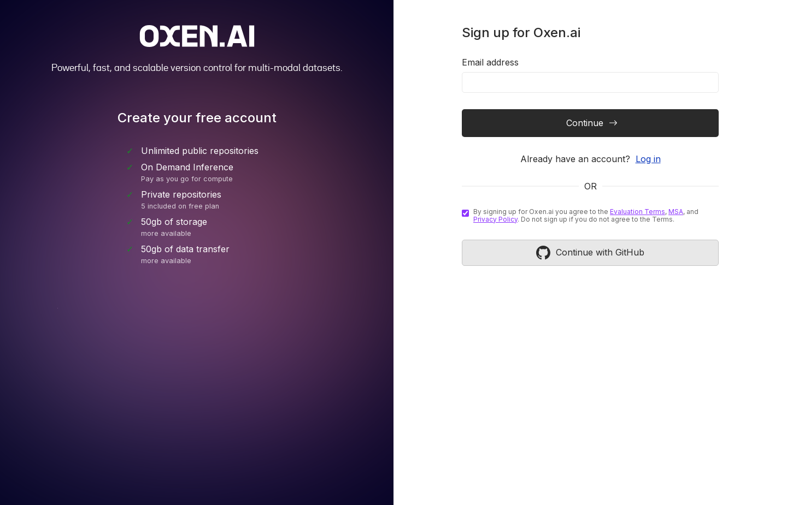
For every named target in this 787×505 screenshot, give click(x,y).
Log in (648, 158)
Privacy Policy (495, 219)
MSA (675, 211)
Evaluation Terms (637, 211)
